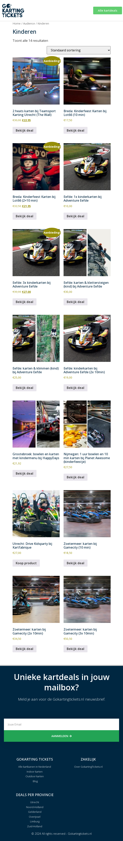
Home (17, 23)
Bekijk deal (24, 130)
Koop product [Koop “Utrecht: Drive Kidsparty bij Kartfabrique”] (26, 563)
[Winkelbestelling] (79, 50)
